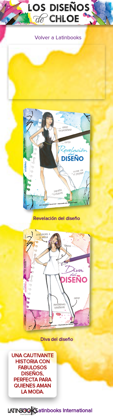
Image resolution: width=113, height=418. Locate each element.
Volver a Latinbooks (58, 38)
